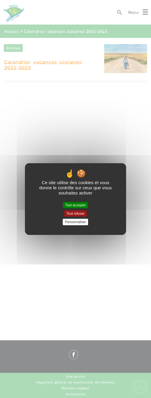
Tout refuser (75, 213)
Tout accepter (75, 205)
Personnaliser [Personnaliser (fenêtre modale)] (75, 222)
